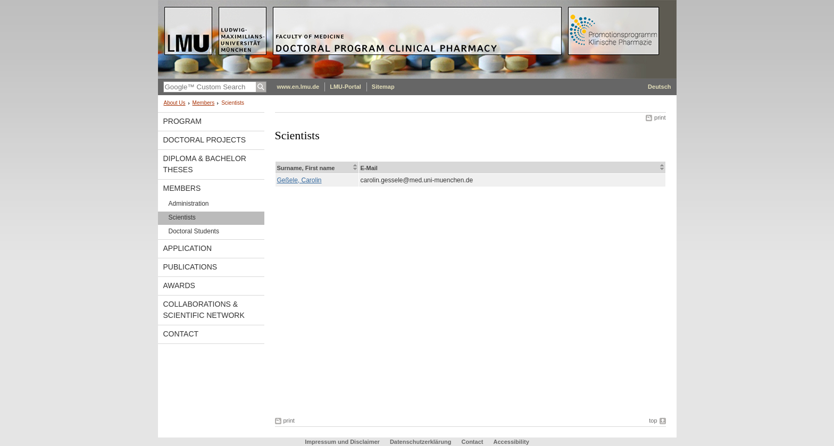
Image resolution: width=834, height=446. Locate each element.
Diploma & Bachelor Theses (204, 164)
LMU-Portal (345, 86)
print (659, 117)
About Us (175, 103)
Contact (181, 334)
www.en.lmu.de (298, 86)
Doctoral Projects (204, 140)
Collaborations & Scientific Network (204, 309)
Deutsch (659, 86)
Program (182, 121)
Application (187, 248)
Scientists (182, 217)
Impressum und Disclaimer (342, 442)
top (653, 420)
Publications (190, 267)
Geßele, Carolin (299, 180)
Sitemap (383, 86)
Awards (179, 285)
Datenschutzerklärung (421, 442)
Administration (189, 203)
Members (204, 103)
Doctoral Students (194, 231)
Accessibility (511, 442)
